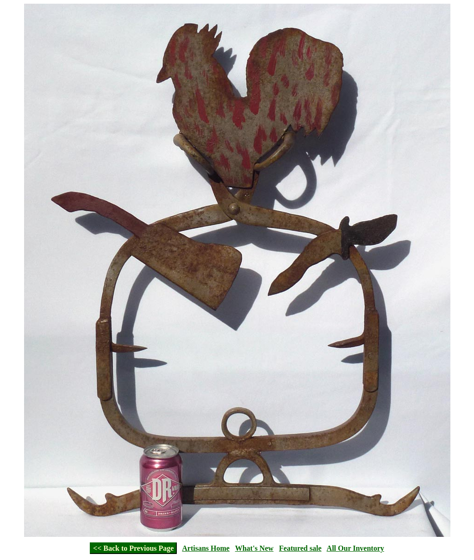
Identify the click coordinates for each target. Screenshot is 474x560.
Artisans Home (206, 548)
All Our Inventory (355, 548)
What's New (254, 548)
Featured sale (300, 548)
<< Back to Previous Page (133, 548)
